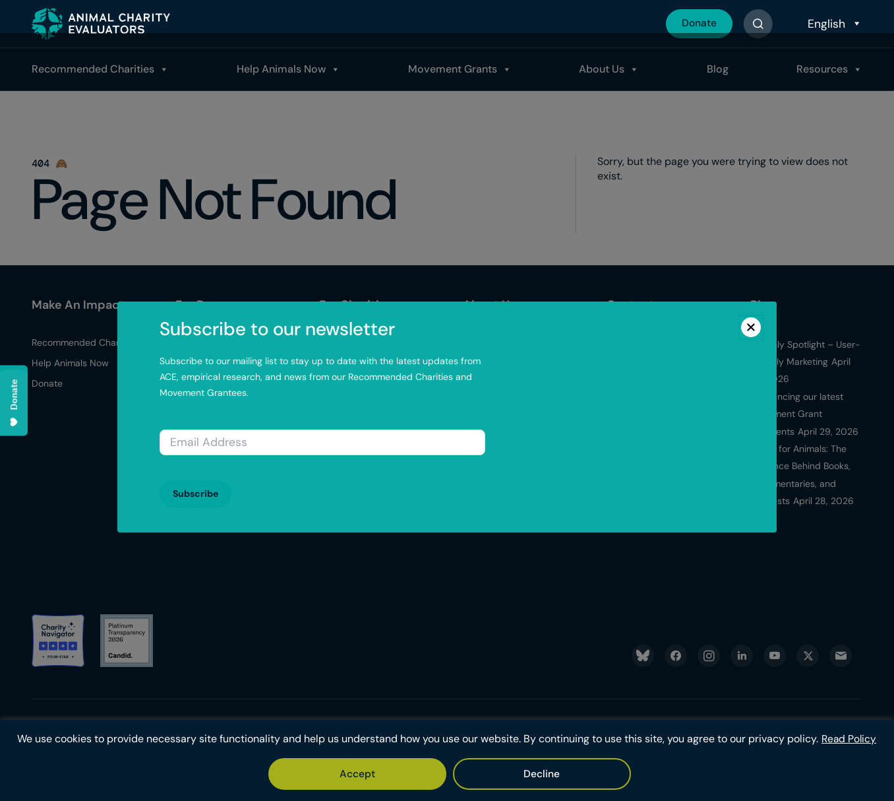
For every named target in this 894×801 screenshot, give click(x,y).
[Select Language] (833, 24)
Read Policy (464, 739)
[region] (447, 753)
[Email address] (322, 442)
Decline (487, 774)
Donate (698, 23)
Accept (411, 774)
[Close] (751, 327)
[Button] (758, 23)
